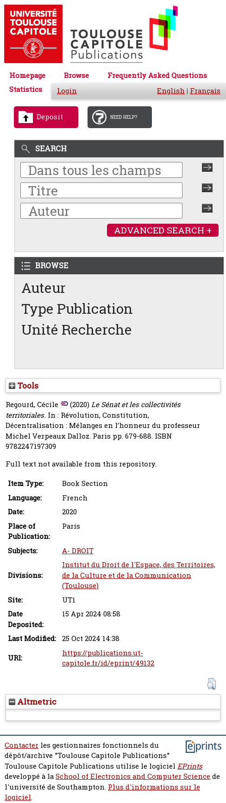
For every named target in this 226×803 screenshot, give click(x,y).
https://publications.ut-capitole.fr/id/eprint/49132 (108, 658)
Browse (76, 75)
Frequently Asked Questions (157, 75)
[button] (211, 684)
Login (67, 91)
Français (205, 91)
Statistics (25, 89)
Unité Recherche (76, 329)
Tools (23, 385)
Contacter (21, 745)
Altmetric (32, 701)
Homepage (27, 75)
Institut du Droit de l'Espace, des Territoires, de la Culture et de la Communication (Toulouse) (138, 575)
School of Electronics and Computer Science (133, 776)
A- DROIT (78, 551)
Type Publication (77, 308)
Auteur (43, 287)
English (171, 91)
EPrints (189, 766)
